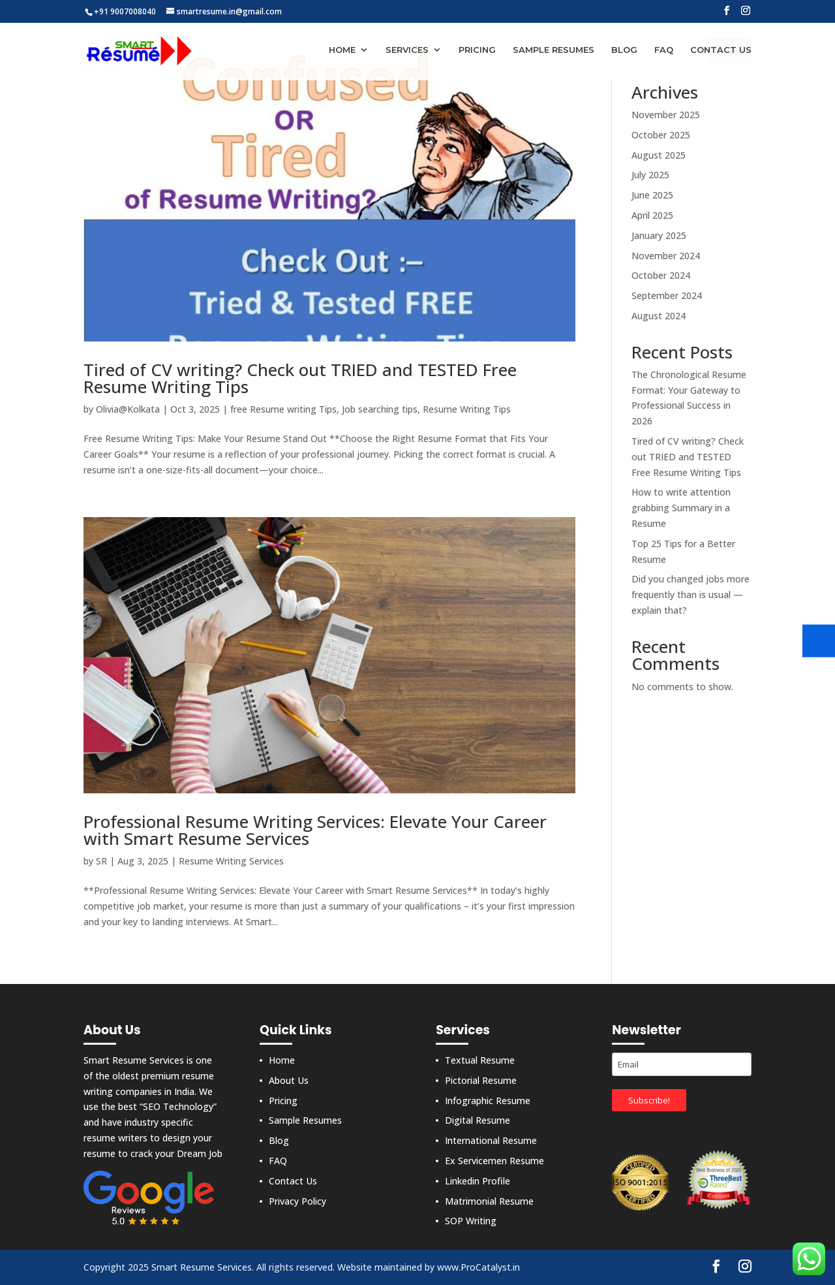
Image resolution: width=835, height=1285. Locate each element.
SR (101, 861)
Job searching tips (380, 409)
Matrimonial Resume (489, 1201)
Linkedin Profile (477, 1181)
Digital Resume (477, 1120)
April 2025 (652, 215)
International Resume (491, 1140)
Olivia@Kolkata (128, 409)
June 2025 (652, 195)
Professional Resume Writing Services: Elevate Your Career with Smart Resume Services (315, 830)
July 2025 (650, 174)
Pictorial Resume (481, 1080)
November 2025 (665, 114)
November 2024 (665, 255)
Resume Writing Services (231, 861)
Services (407, 51)
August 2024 (658, 315)
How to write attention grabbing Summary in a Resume (681, 508)
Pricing (477, 51)
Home (342, 51)
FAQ (663, 51)
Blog (624, 51)
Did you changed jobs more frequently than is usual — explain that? (690, 594)
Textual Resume (480, 1060)
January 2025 (658, 235)
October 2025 (660, 135)
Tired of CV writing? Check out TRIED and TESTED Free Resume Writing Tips (300, 378)
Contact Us (721, 51)
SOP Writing (470, 1220)
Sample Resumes (553, 51)
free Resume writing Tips (283, 409)
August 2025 (658, 155)
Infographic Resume (487, 1100)
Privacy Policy (297, 1201)
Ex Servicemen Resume (494, 1160)
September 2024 (666, 295)
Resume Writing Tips (467, 409)
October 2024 (660, 275)
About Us (289, 1080)
